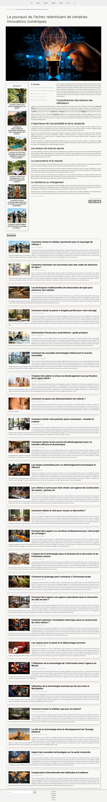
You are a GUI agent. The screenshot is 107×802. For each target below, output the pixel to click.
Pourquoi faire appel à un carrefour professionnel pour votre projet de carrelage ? (65, 532)
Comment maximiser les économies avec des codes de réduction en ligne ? (64, 266)
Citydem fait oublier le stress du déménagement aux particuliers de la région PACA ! (64, 377)
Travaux (38, 3)
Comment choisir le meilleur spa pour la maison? (56, 709)
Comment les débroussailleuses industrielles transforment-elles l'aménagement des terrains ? (17, 130)
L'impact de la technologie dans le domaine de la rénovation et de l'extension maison (64, 555)
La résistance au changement (40, 100)
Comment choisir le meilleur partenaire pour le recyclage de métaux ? (17, 226)
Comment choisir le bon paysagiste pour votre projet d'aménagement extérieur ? (17, 179)
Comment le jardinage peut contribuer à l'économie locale (61, 576)
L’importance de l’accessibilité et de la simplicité (44, 90)
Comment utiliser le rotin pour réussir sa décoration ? (58, 510)
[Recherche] (19, 792)
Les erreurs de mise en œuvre (39, 93)
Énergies (53, 3)
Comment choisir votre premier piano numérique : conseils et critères (62, 420)
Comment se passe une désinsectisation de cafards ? (58, 399)
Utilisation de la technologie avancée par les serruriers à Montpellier (60, 687)
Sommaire (36, 84)
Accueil (7, 9)
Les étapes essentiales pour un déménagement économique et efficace (63, 466)
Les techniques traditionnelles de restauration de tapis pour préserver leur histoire (62, 288)
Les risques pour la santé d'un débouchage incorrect (58, 643)
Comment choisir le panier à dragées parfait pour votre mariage (64, 310)
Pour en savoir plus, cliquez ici (37, 196)
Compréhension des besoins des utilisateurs (43, 87)
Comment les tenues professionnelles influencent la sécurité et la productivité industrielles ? (17, 203)
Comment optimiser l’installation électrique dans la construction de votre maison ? (64, 621)
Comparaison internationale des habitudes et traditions (59, 772)
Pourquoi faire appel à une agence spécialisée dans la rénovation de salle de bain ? (64, 598)
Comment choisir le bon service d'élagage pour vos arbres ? (17, 106)
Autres (68, 3)
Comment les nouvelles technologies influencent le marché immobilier (61, 354)
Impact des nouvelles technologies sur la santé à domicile (60, 752)
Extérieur (46, 3)
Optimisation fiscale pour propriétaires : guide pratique (59, 332)
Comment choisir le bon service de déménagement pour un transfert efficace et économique (61, 443)
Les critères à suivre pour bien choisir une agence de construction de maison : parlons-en (65, 488)
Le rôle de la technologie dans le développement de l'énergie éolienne (62, 730)
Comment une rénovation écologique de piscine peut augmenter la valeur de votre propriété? (17, 155)
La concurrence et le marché (39, 97)
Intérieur (61, 3)
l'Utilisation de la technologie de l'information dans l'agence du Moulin (63, 664)
